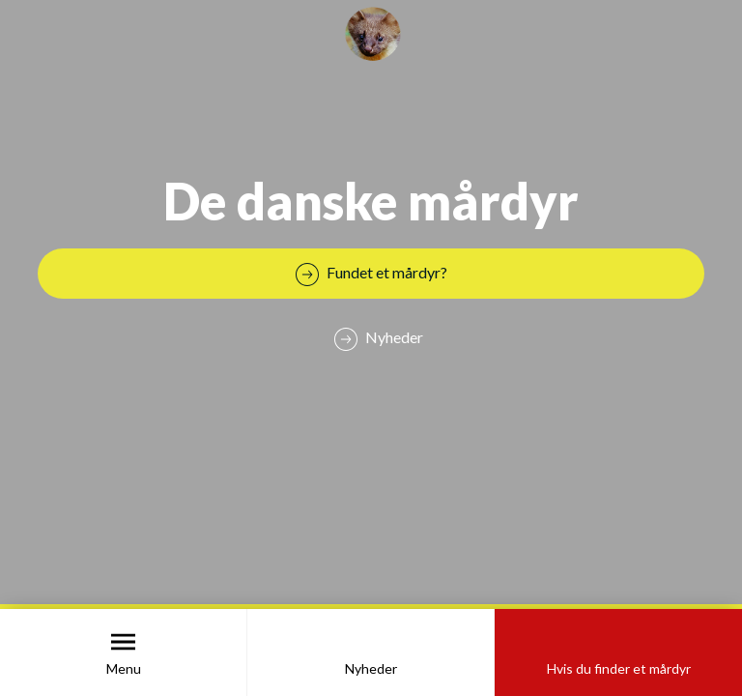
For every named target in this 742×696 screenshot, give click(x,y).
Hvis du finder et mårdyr (619, 668)
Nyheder (371, 668)
